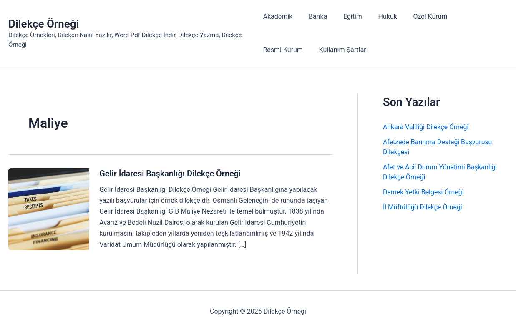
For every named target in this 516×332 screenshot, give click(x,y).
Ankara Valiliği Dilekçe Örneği (426, 127)
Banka (315, 16)
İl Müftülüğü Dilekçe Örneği (423, 207)
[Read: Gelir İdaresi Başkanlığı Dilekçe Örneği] (48, 208)
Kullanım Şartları (287, 50)
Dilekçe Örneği (43, 24)
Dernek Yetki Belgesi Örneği (423, 192)
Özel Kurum (419, 16)
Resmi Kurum (469, 16)
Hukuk (379, 16)
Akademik (277, 16)
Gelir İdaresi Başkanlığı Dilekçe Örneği (170, 174)
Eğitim (347, 16)
